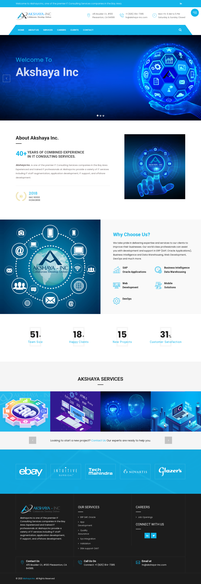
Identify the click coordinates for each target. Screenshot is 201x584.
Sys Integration (88, 538)
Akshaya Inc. (29, 578)
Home (21, 29)
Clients (74, 29)
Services (48, 29)
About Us (33, 29)
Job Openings (145, 517)
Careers (61, 29)
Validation (85, 543)
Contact (88, 29)
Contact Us (98, 440)
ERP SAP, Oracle (88, 517)
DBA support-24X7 (89, 548)
